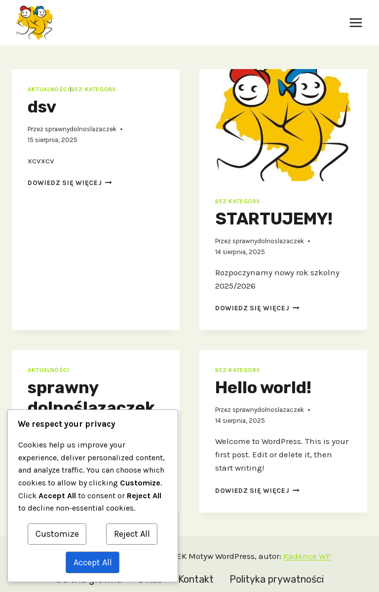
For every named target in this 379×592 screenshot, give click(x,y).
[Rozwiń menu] (355, 22)
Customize (57, 533)
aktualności (49, 89)
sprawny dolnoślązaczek (91, 397)
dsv (42, 107)
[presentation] (283, 125)
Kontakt (196, 579)
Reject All (132, 533)
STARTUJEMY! (274, 219)
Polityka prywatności (276, 579)
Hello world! (263, 387)
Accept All (93, 562)
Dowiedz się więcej (70, 182)
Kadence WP (307, 556)
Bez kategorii (93, 89)
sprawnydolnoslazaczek (80, 129)
